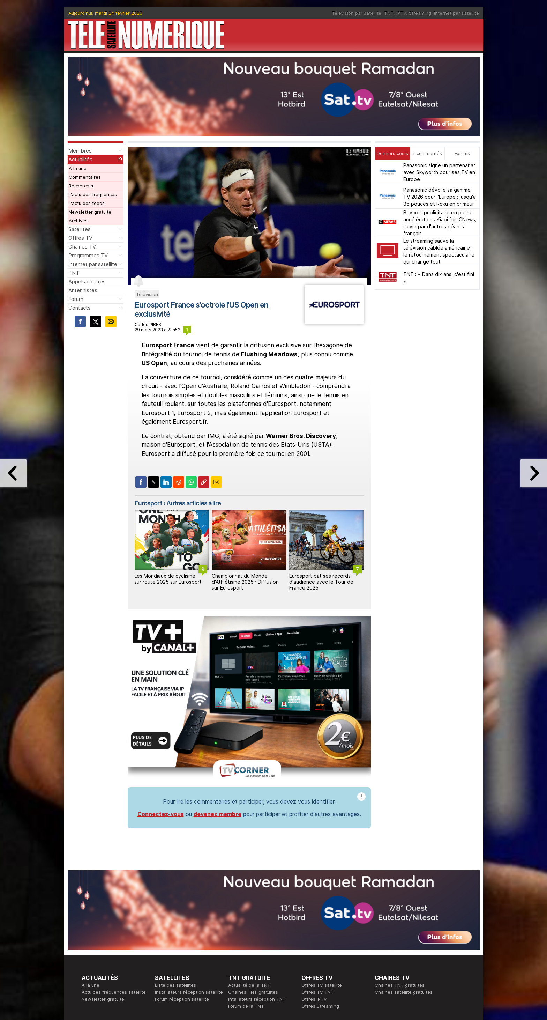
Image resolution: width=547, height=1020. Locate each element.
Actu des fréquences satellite (114, 896)
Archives (78, 220)
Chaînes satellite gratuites (404, 896)
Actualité (164, 945)
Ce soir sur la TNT (101, 945)
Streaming (420, 13)
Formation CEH (317, 938)
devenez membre (217, 718)
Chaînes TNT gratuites (253, 896)
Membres (80, 150)
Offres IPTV (314, 903)
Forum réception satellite (182, 903)
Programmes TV (88, 255)
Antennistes (82, 290)
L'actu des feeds (87, 203)
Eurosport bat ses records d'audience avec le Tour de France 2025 (321, 582)
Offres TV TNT (317, 896)
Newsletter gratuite (90, 212)
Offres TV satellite (321, 889)
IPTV (401, 13)
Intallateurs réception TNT (257, 903)
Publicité (237, 945)
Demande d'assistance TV (257, 959)
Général (237, 952)
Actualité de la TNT (249, 889)
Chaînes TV (82, 246)
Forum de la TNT (246, 910)
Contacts (79, 307)
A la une (78, 168)
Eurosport (148, 503)
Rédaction (239, 938)
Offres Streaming (320, 910)
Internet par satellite (456, 13)
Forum (75, 299)
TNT (389, 13)
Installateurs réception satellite (189, 896)
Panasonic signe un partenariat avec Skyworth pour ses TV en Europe (439, 172)
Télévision (147, 294)
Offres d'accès (171, 952)
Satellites (79, 229)
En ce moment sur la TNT (109, 938)
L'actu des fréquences (93, 194)
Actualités (80, 159)
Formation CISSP (319, 945)
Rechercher (81, 186)
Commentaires (85, 177)
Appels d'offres (87, 281)
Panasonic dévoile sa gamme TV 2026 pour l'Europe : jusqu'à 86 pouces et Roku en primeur (439, 197)
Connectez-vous (160, 718)
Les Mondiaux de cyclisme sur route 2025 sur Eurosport (168, 579)
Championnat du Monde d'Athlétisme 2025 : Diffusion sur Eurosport (245, 582)
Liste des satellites (175, 889)
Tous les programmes (105, 952)
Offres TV (80, 238)
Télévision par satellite (356, 13)
